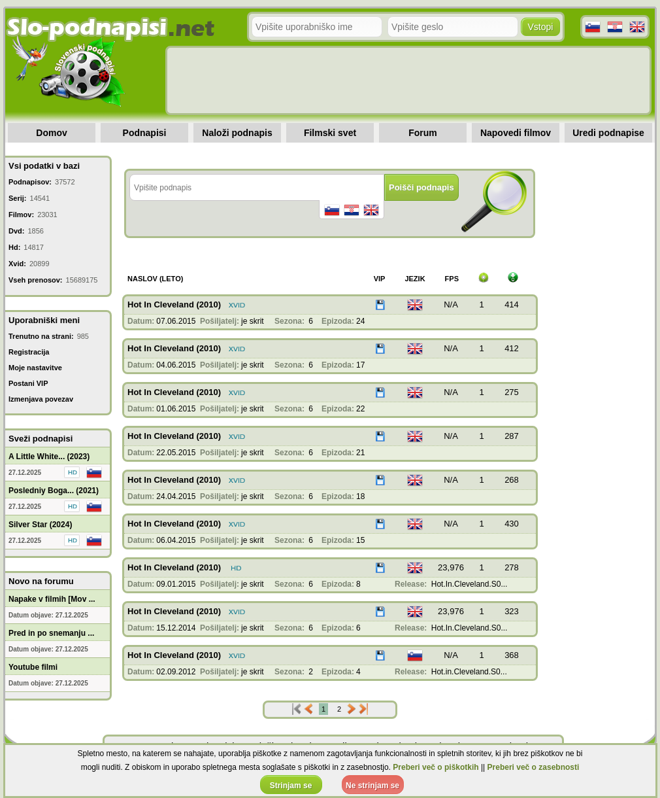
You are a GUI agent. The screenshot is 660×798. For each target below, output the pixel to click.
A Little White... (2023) (49, 456)
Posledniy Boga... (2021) (53, 490)
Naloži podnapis (237, 133)
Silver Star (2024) (40, 524)
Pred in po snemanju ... (51, 633)
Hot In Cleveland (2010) (174, 304)
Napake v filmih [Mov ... (51, 599)
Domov (51, 133)
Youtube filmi (33, 667)
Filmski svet (330, 133)
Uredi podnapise (608, 133)
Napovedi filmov (515, 133)
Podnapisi (145, 133)
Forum (422, 133)
